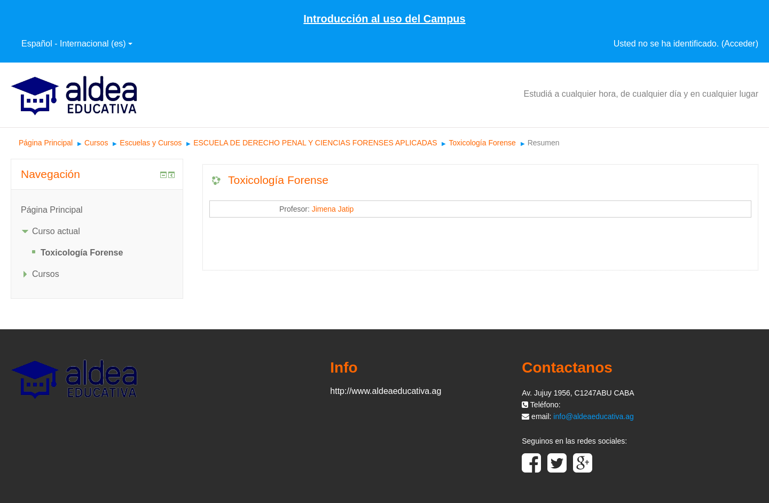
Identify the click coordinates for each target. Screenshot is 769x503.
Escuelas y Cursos (151, 142)
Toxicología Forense (482, 142)
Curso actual (56, 231)
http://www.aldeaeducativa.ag (385, 391)
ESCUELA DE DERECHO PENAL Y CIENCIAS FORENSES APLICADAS (315, 142)
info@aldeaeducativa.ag (593, 416)
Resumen (544, 142)
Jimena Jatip (333, 209)
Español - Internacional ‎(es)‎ (76, 43)
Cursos (96, 142)
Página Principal (46, 142)
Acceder (740, 43)
